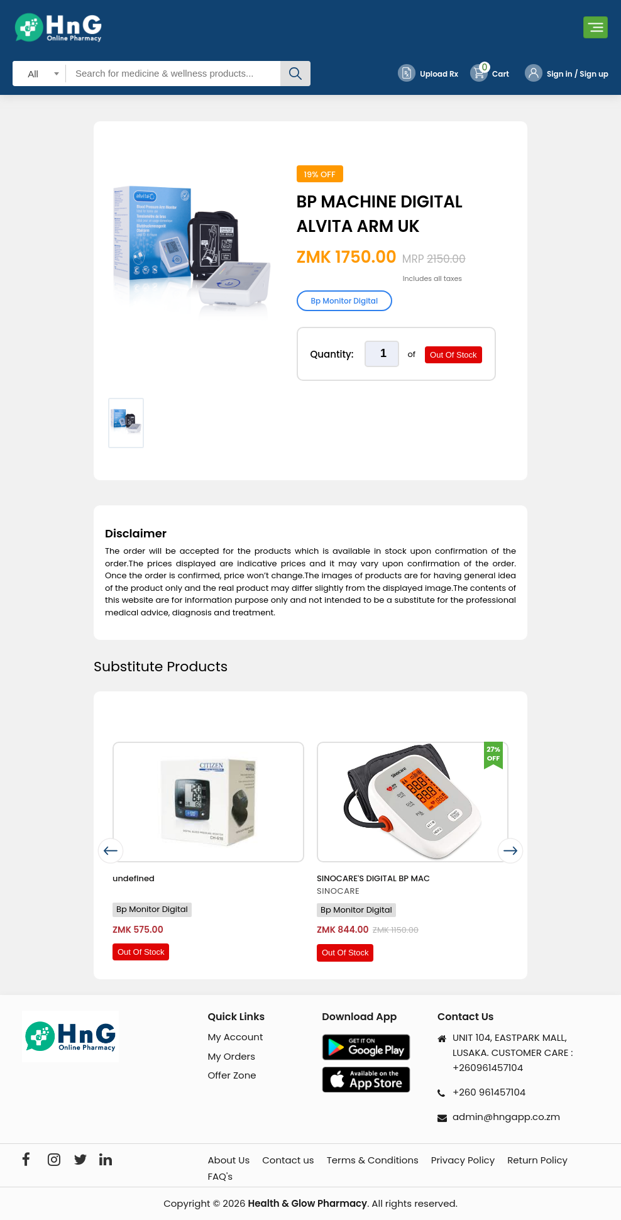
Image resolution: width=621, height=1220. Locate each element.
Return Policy (537, 1160)
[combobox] (39, 73)
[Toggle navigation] (595, 27)
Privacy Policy (463, 1160)
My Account (235, 1036)
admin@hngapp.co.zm (506, 1116)
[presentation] (111, 850)
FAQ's (220, 1176)
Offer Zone (231, 1075)
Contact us (288, 1160)
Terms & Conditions (373, 1160)
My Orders (231, 1056)
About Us (228, 1160)
